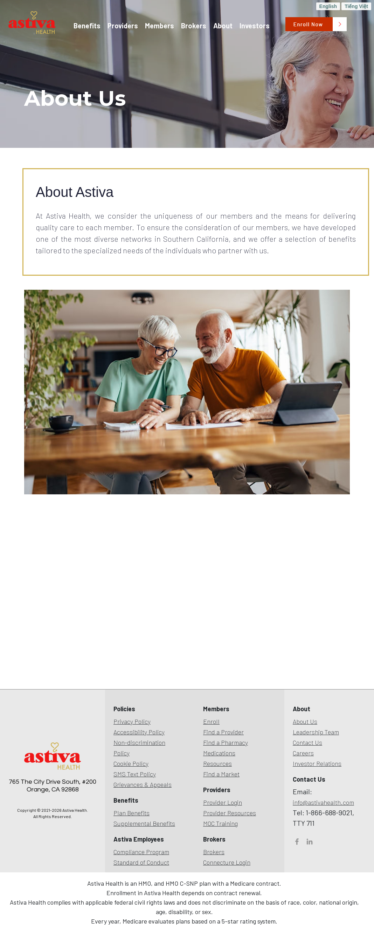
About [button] (223, 25)
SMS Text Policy (134, 774)
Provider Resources (229, 813)
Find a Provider (223, 732)
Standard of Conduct (141, 862)
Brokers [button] (193, 25)
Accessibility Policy (139, 732)
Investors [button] (255, 25)
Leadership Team (316, 732)
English (328, 6)
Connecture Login (226, 862)
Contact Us (307, 742)
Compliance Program (141, 852)
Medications (219, 753)
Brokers (213, 852)
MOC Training (220, 823)
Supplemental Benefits (144, 823)
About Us (305, 721)
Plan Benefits (131, 813)
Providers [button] (123, 25)
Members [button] (159, 25)
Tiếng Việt (356, 6)
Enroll (211, 721)
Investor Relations (317, 763)
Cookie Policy (130, 763)
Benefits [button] (87, 25)
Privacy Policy (132, 721)
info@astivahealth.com (323, 802)
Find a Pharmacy (225, 742)
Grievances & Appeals (142, 784)
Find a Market (221, 774)
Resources (217, 763)
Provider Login (222, 802)
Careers (303, 753)
